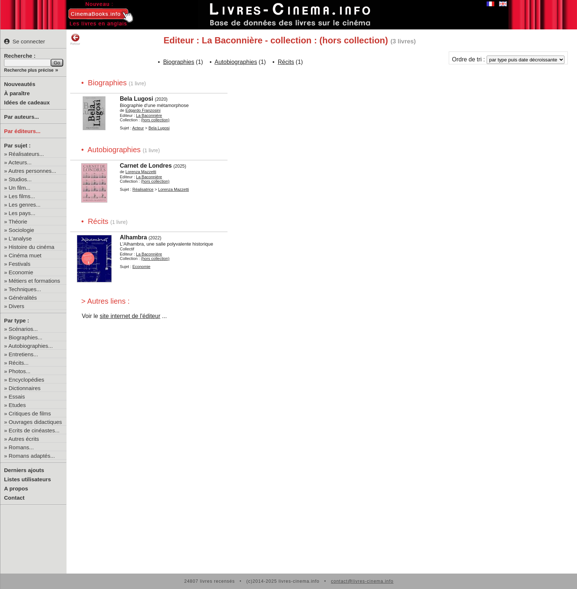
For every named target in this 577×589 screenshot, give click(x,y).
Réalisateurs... (26, 154)
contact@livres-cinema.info (362, 581)
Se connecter (24, 41)
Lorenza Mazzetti (140, 171)
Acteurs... (20, 162)
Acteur (138, 128)
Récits (286, 62)
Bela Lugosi (136, 99)
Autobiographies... (30, 346)
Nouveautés (19, 84)
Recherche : (20, 56)
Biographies (178, 62)
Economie (21, 272)
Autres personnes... (32, 171)
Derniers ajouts (24, 470)
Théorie (17, 221)
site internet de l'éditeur (130, 316)
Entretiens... (23, 354)
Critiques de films (30, 413)
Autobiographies (236, 62)
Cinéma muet (25, 255)
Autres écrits (23, 439)
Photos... (20, 371)
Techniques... (24, 289)
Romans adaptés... (32, 456)
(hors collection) (155, 120)
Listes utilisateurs (27, 479)
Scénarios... (23, 329)
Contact (14, 498)
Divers (17, 306)
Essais (17, 396)
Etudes (17, 405)
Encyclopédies (26, 379)
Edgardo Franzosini (142, 110)
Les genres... (25, 204)
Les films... (22, 196)
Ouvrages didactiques (35, 422)
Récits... (19, 363)
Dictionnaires (25, 388)
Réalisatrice (142, 189)
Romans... (21, 447)
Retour (75, 39)
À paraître (17, 93)
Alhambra (133, 237)
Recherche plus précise (29, 70)
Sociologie (21, 230)
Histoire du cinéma (31, 247)
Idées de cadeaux (27, 102)
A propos (16, 488)
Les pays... (22, 213)
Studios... (20, 179)
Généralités (23, 297)
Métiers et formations (34, 281)
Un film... (20, 188)
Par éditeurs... (22, 131)
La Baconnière (149, 115)
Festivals (20, 264)
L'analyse (20, 238)
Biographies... (26, 337)
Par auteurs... (21, 117)
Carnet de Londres (146, 166)
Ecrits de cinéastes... (34, 430)
